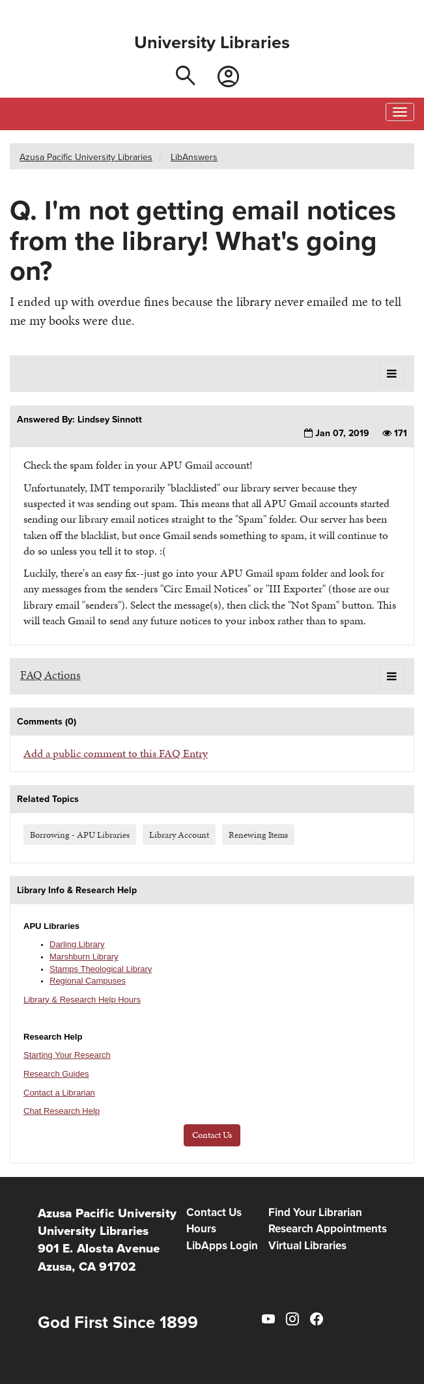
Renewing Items (258, 834)
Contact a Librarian (59, 1093)
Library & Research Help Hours (82, 999)
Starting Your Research (67, 1055)
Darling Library (77, 944)
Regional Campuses (87, 981)
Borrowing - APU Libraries (80, 834)
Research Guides (56, 1074)
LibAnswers (194, 156)
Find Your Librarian (315, 1212)
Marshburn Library (84, 957)
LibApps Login (222, 1246)
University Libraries (212, 42)
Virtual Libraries (307, 1246)
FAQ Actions (50, 675)
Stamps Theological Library (100, 969)
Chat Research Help (61, 1111)
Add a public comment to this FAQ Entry (115, 753)
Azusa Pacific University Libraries (86, 156)
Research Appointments (327, 1229)
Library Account (179, 834)
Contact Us (212, 1135)
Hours (201, 1229)
